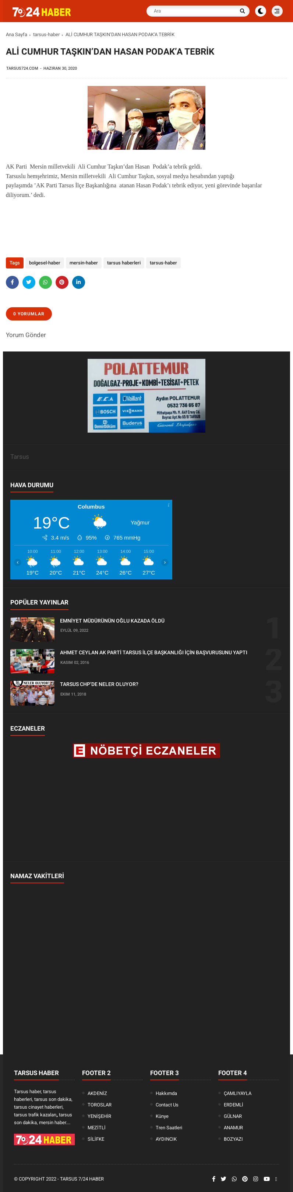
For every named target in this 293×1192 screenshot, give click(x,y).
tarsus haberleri (124, 263)
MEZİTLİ (97, 1127)
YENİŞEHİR (99, 1116)
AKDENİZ (97, 1093)
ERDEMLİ (233, 1105)
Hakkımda (166, 1093)
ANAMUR (233, 1127)
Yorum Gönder (26, 335)
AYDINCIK (166, 1139)
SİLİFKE (96, 1139)
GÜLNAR (233, 1116)
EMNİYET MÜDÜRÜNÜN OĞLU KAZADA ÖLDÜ (112, 621)
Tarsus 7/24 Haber (82, 1179)
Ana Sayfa (16, 34)
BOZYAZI (233, 1139)
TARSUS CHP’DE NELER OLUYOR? (99, 684)
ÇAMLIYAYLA (237, 1093)
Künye (162, 1116)
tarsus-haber (46, 34)
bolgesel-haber (44, 263)
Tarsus (19, 456)
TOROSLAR (100, 1105)
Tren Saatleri (169, 1127)
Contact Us (167, 1105)
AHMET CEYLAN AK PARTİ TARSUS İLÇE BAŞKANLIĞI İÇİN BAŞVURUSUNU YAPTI (153, 652)
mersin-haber (84, 263)
